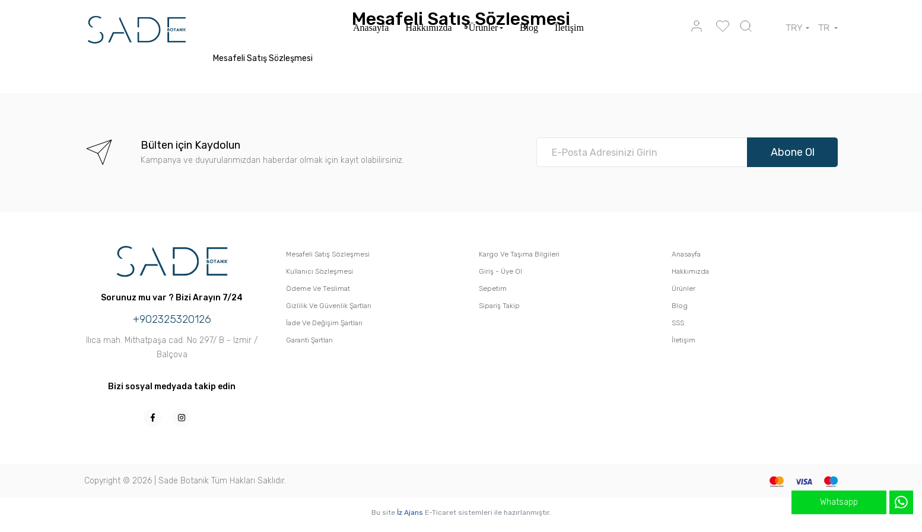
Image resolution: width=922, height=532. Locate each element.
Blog (529, 28)
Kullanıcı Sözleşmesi (319, 271)
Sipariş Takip (499, 306)
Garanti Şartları (309, 340)
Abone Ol (793, 152)
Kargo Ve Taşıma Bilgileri (519, 254)
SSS (678, 323)
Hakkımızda (428, 28)
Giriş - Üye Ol (500, 271)
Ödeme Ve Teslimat (318, 288)
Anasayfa (371, 28)
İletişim (569, 28)
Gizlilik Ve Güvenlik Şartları (328, 306)
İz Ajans (410, 512)
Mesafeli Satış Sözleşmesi (328, 254)
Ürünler (483, 28)
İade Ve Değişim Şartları (324, 323)
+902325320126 (172, 319)
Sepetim (493, 288)
